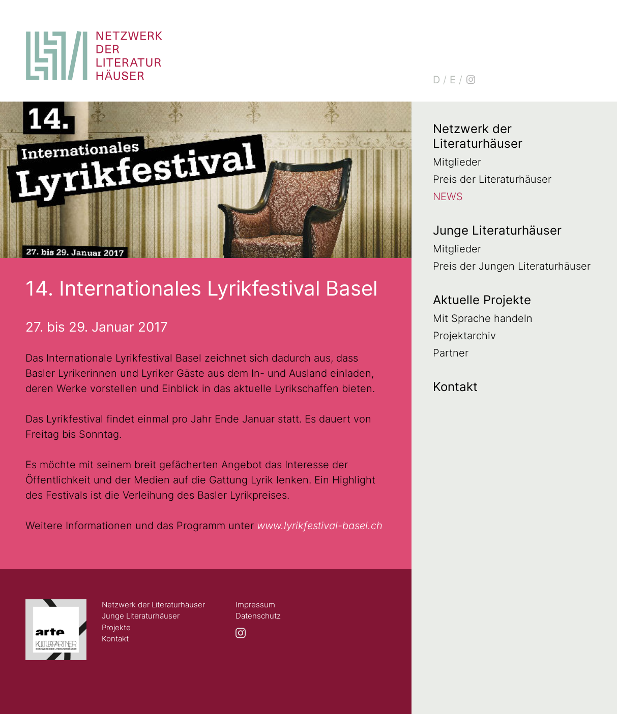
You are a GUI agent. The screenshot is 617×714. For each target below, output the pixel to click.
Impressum (255, 604)
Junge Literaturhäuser (497, 230)
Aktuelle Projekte (482, 300)
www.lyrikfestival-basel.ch (320, 526)
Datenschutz (258, 616)
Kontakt (455, 386)
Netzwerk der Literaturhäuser (477, 136)
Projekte (116, 627)
